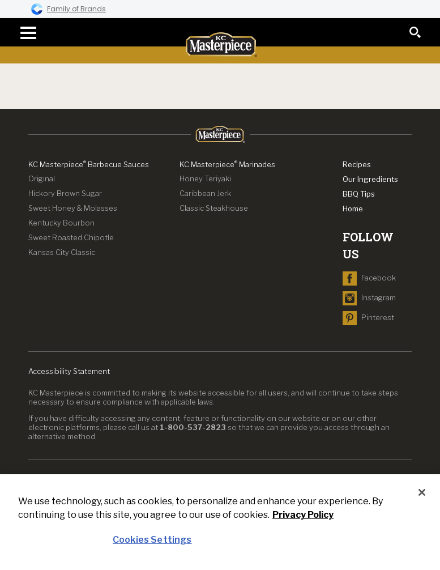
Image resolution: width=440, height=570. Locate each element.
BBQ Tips (359, 193)
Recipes (357, 164)
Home (353, 208)
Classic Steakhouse (214, 207)
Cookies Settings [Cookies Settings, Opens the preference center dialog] (152, 539)
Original (41, 178)
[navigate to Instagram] (369, 297)
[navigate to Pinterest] (368, 317)
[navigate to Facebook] (369, 277)
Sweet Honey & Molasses (72, 207)
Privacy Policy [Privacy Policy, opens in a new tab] (303, 514)
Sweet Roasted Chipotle (71, 237)
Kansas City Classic (61, 252)
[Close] (421, 492)
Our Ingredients (370, 179)
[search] (415, 32)
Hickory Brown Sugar (65, 193)
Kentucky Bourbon (61, 222)
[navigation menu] (25, 33)
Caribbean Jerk (205, 193)
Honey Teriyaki (205, 178)
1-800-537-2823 (193, 427)
